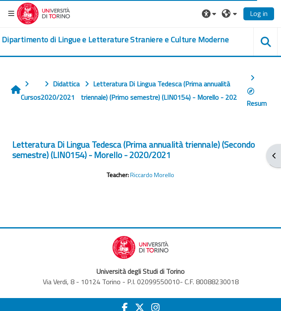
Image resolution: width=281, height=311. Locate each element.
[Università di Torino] (43, 12)
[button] (210, 13)
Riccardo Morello (152, 175)
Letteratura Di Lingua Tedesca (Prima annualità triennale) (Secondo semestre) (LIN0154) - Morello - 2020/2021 (133, 150)
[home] (115, 39)
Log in (259, 13)
